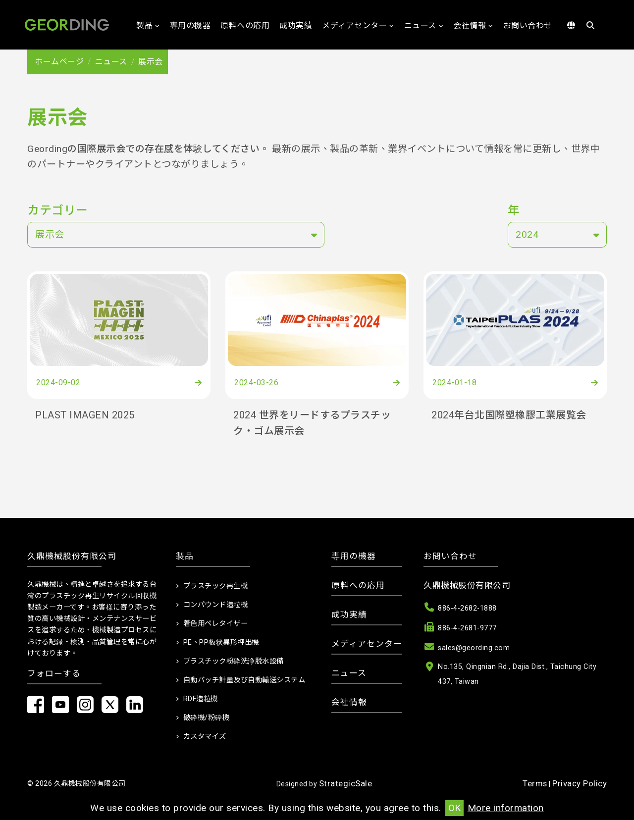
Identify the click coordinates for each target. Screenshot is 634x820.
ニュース (420, 25)
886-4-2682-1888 (467, 608)
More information (506, 808)
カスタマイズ (204, 736)
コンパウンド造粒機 (215, 605)
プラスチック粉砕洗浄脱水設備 (233, 661)
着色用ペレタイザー (215, 623)
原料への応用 (244, 25)
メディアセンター (354, 25)
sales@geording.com (474, 648)
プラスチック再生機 (215, 586)
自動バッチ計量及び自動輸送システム (244, 680)
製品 (144, 25)
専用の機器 (190, 25)
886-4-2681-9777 (467, 628)
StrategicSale (345, 783)
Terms (535, 783)
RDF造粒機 (200, 699)
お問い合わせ (527, 25)
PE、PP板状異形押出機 (221, 642)
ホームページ (59, 61)
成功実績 (295, 25)
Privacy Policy (579, 783)
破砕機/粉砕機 (206, 718)
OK (454, 808)
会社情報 (469, 25)
